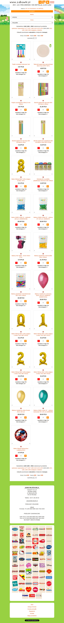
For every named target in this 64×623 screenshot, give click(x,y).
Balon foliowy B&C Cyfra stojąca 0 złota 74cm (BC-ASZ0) (21, 334)
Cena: (32, 20)
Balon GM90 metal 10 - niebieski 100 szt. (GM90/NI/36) (21, 218)
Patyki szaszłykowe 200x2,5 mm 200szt (21, 103)
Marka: (32, 14)
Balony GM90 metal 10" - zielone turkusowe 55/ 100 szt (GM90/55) (43, 411)
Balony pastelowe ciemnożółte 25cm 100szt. (43, 256)
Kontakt (32, 613)
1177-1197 (28, 28)
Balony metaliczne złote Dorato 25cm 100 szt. (21, 411)
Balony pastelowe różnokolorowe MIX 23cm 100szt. (20, 294)
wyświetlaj (30, 38)
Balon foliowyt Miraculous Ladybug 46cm (21, 449)
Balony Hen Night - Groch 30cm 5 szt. (21, 256)
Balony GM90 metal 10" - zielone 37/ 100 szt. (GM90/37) (43, 218)
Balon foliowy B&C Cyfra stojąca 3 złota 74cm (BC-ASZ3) (43, 372)
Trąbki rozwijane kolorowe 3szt (21, 64)
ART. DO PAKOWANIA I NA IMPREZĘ (34, 8)
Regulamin (32, 611)
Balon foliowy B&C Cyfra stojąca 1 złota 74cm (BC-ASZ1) (43, 334)
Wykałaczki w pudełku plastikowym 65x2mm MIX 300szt (43, 179)
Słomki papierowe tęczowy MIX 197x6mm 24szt (21, 141)
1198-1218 (34, 28)
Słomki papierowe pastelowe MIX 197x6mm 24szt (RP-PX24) (43, 141)
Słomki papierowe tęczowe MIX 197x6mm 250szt (43, 103)
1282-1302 (28, 30)
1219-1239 (40, 28)
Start (32, 604)
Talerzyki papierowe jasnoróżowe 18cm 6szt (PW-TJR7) (43, 65)
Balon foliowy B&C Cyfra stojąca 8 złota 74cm (21, 179)
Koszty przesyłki (32, 609)
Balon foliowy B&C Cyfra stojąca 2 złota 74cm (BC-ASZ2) (21, 372)
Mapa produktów (32, 615)
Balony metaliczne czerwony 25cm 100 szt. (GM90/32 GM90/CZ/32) (43, 295)
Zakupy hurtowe (32, 606)
